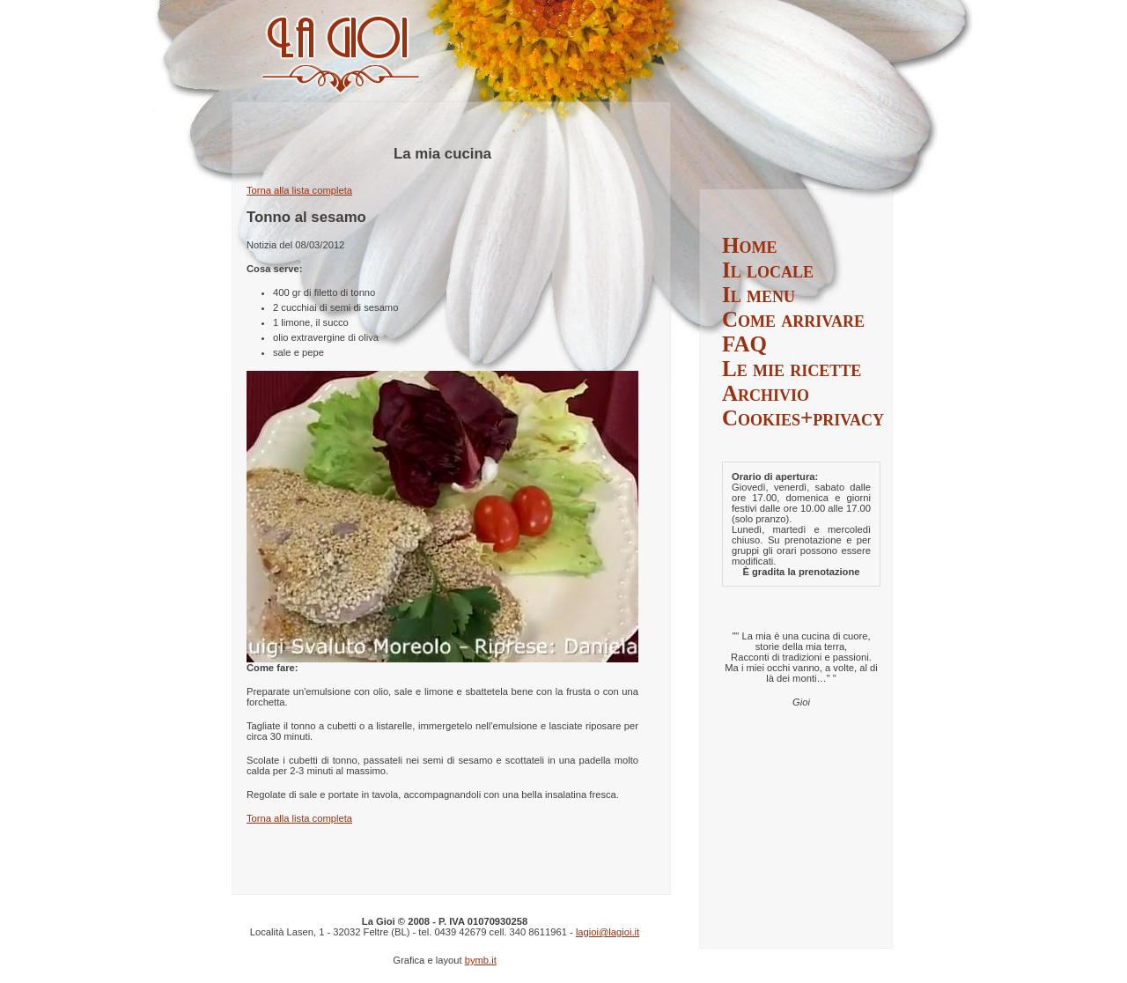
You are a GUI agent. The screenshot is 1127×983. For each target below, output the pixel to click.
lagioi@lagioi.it (607, 932)
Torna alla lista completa (299, 190)
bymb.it (481, 960)
